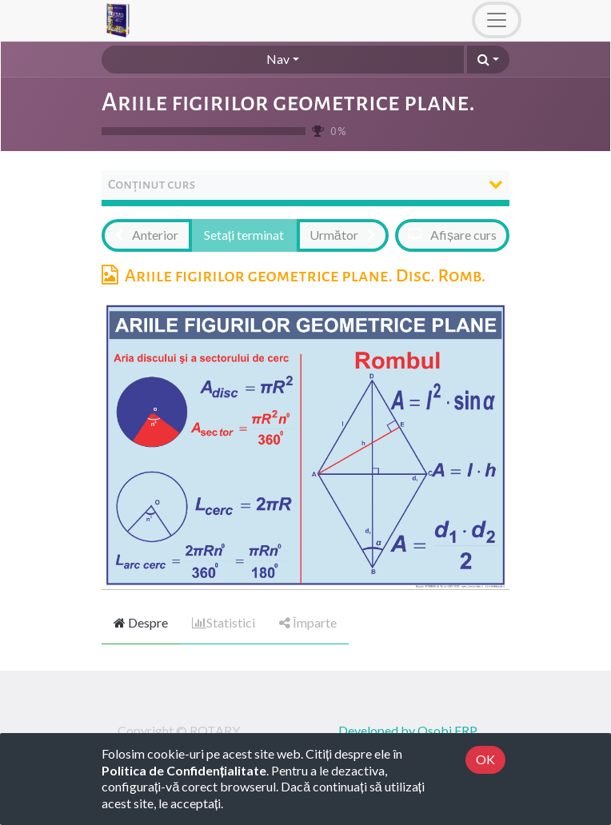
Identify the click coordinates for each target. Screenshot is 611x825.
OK (485, 759)
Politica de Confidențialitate (184, 770)
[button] (488, 60)
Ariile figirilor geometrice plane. (288, 102)
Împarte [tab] (308, 622)
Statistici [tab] (223, 622)
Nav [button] (278, 58)
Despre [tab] (141, 622)
